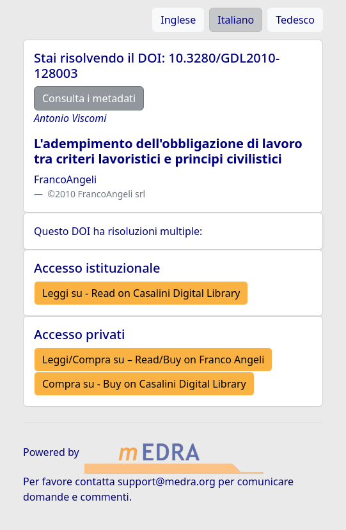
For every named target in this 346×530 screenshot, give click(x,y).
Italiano (235, 20)
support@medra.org (167, 481)
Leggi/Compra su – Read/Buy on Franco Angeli (153, 359)
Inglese (178, 20)
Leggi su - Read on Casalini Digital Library (141, 293)
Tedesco (295, 20)
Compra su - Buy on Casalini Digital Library (144, 384)
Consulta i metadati (89, 98)
